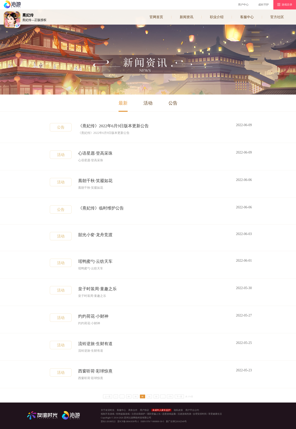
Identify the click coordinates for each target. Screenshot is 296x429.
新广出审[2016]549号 (176, 421)
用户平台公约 (192, 410)
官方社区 (277, 17)
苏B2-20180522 (108, 421)
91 (142, 397)
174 (170, 397)
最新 (123, 103)
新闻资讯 (186, 17)
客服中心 (247, 17)
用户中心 (243, 4)
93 (156, 397)
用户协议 (144, 410)
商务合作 (132, 410)
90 (135, 397)
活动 (148, 103)
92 (149, 397)
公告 (172, 103)
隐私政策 (178, 410)
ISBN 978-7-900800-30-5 (152, 421)
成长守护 (263, 4)
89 (129, 397)
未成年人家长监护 (161, 410)
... (122, 397)
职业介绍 (217, 17)
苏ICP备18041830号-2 (128, 421)
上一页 (107, 397)
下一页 (179, 397)
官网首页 (156, 17)
